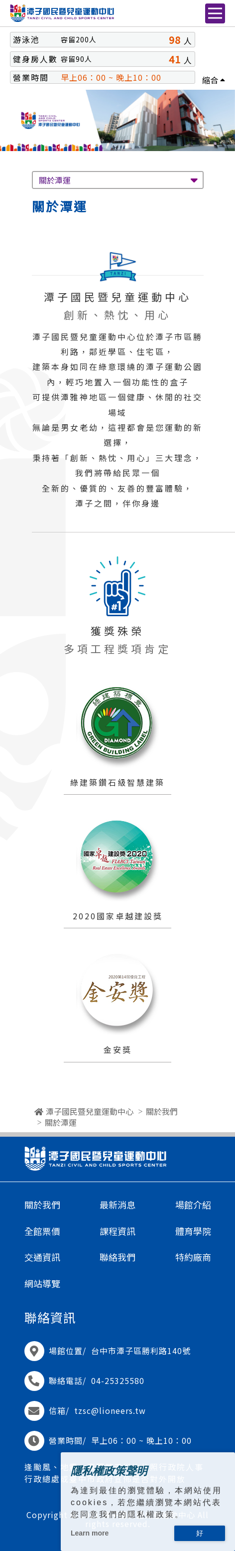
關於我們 (162, 1111)
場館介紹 (193, 1205)
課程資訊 (117, 1231)
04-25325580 (117, 1380)
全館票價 (42, 1231)
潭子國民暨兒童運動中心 (89, 1111)
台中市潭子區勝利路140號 (141, 1350)
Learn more (90, 1533)
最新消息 (117, 1205)
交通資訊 (42, 1257)
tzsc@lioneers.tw (110, 1410)
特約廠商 (193, 1257)
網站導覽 (42, 1283)
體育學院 (193, 1231)
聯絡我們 (117, 1257)
